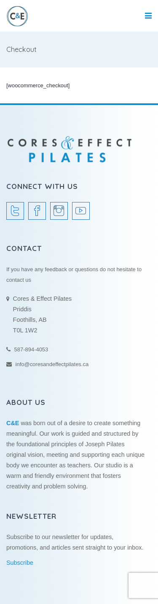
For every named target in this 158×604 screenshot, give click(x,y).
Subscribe (19, 562)
